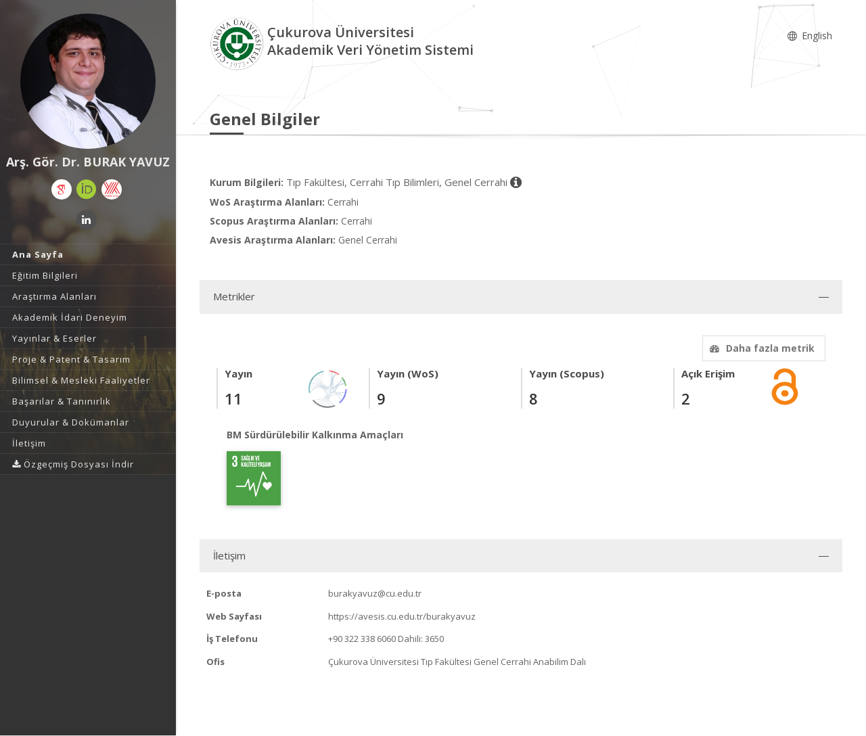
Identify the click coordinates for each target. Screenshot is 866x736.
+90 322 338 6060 (362, 638)
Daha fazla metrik (760, 348)
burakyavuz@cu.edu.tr (374, 593)
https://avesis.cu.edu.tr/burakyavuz (402, 616)
